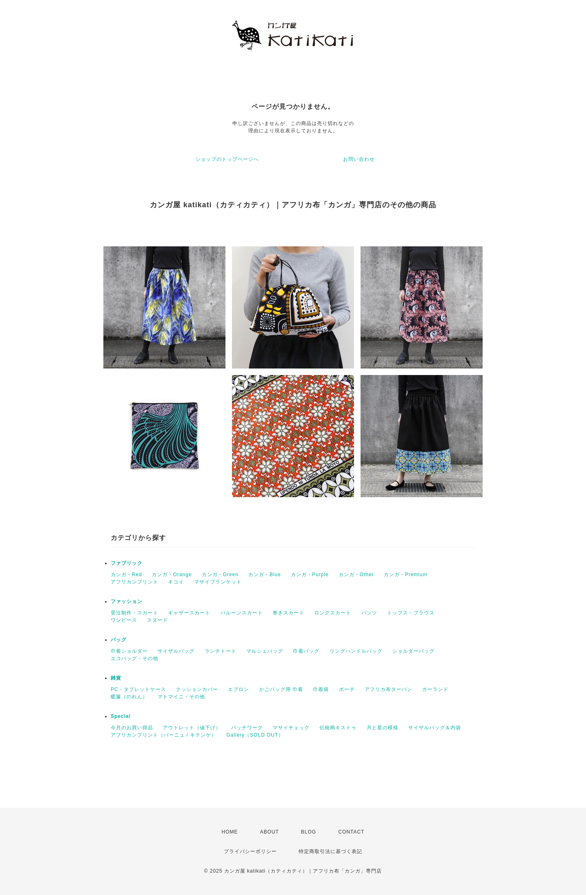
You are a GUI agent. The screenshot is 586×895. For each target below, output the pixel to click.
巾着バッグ (306, 651)
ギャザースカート (189, 613)
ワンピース (124, 620)
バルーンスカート (242, 613)
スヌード (157, 620)
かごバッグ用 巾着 (281, 689)
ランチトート (220, 651)
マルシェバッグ (264, 651)
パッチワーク (247, 727)
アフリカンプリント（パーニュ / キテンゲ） (163, 735)
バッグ (119, 640)
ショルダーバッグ (413, 651)
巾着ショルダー (129, 651)
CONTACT (351, 832)
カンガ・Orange (172, 574)
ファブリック (126, 563)
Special (121, 716)
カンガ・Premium (405, 574)
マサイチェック (291, 727)
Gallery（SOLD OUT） (254, 735)
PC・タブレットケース (138, 689)
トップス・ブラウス (411, 613)
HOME (230, 832)
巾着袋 (321, 689)
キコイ (176, 582)
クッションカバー (197, 689)
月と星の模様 (382, 727)
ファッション (126, 601)
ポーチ (347, 689)
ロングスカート (332, 613)
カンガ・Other (356, 574)
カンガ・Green (220, 574)
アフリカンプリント (134, 582)
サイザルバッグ (176, 651)
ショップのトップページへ (227, 159)
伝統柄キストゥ (337, 727)
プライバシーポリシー (250, 851)
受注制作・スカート (134, 613)
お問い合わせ (359, 159)
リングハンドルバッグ (356, 651)
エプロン (238, 689)
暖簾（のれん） (129, 697)
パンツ (369, 613)
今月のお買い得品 (132, 727)
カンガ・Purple (310, 574)
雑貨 (116, 678)
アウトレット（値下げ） (192, 727)
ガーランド (435, 689)
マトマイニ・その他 (181, 697)
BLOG (308, 832)
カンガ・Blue (264, 574)
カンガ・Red (126, 574)
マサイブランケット (218, 582)
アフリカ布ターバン (388, 689)
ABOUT (269, 832)
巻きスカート (288, 613)
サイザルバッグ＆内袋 (434, 727)
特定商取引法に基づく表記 (330, 851)
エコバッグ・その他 (134, 658)
